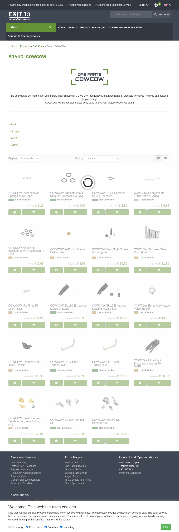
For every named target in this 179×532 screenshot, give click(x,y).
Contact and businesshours (25, 479)
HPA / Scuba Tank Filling (78, 479)
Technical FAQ (73, 469)
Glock (13, 124)
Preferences (34, 527)
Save (165, 526)
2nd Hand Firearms (75, 466)
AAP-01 (15, 138)
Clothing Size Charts (76, 472)
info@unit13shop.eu (130, 472)
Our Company (18, 462)
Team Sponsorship (75, 483)
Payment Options (20, 476)
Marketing (67, 527)
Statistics (51, 527)
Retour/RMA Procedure (23, 466)
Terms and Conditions (22, 483)
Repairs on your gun (22, 469)
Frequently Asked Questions (26, 472)
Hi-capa (15, 131)
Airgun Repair (72, 476)
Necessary (15, 527)
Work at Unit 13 (73, 462)
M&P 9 (14, 145)
